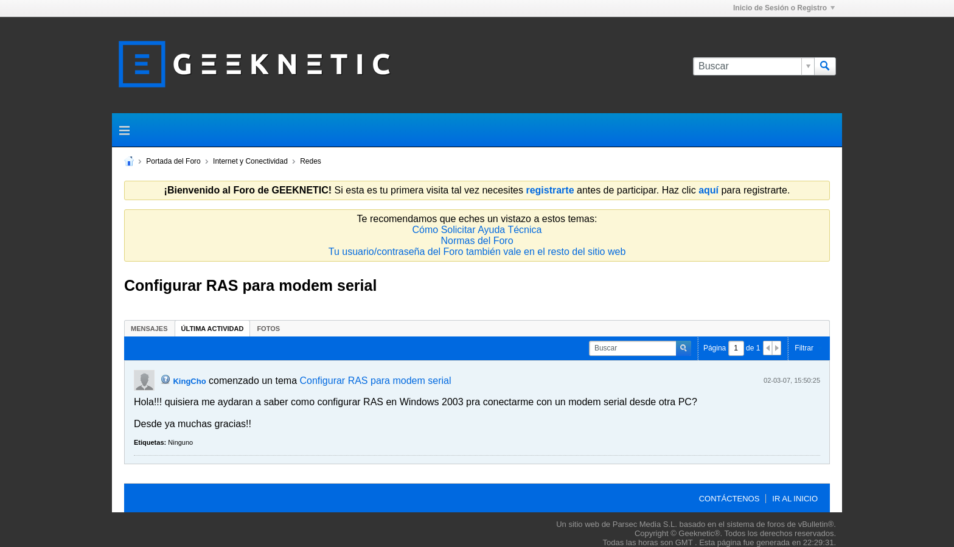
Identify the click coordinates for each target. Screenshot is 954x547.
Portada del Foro (173, 161)
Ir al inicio (795, 498)
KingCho (189, 381)
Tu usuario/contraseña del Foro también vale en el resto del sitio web (477, 251)
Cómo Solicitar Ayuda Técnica (477, 230)
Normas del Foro (476, 240)
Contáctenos (729, 498)
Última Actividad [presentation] (212, 328)
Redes (310, 161)
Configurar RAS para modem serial (375, 380)
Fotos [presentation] (268, 328)
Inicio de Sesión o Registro (784, 8)
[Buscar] (753, 66)
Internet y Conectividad (250, 161)
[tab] (149, 328)
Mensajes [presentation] (149, 328)
